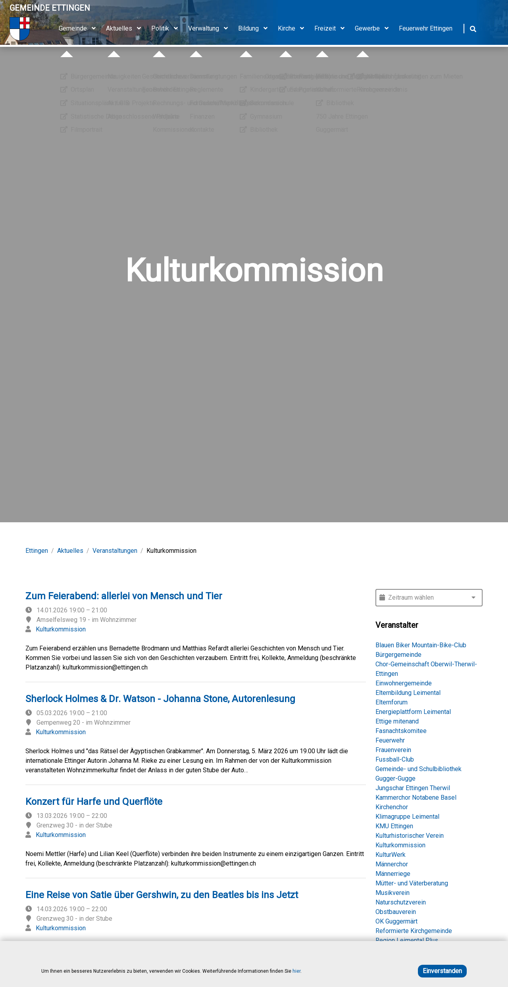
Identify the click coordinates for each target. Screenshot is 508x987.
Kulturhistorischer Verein (409, 835)
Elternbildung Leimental (408, 692)
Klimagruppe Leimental (407, 816)
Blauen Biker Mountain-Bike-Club (420, 645)
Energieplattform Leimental (413, 712)
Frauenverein (393, 750)
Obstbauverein (395, 912)
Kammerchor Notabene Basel (415, 797)
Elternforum (391, 702)
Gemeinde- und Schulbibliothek (418, 769)
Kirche (294, 28)
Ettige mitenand (397, 721)
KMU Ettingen (394, 826)
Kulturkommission (61, 629)
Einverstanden (442, 971)
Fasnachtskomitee (401, 731)
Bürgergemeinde (398, 654)
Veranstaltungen (114, 550)
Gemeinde (80, 28)
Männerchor (391, 864)
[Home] (50, 28)
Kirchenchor (391, 807)
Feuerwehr (390, 740)
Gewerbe (374, 28)
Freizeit (332, 28)
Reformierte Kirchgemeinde (413, 931)
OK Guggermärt (396, 921)
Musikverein (392, 893)
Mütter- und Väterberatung (411, 883)
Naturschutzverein (400, 902)
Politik (167, 28)
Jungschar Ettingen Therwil (412, 788)
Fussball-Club (394, 759)
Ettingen (36, 550)
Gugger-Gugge (395, 778)
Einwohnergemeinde (403, 683)
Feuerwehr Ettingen (425, 28)
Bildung (255, 28)
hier (296, 971)
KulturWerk (390, 854)
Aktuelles (126, 28)
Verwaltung (210, 28)
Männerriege (392, 873)
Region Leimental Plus (406, 940)
